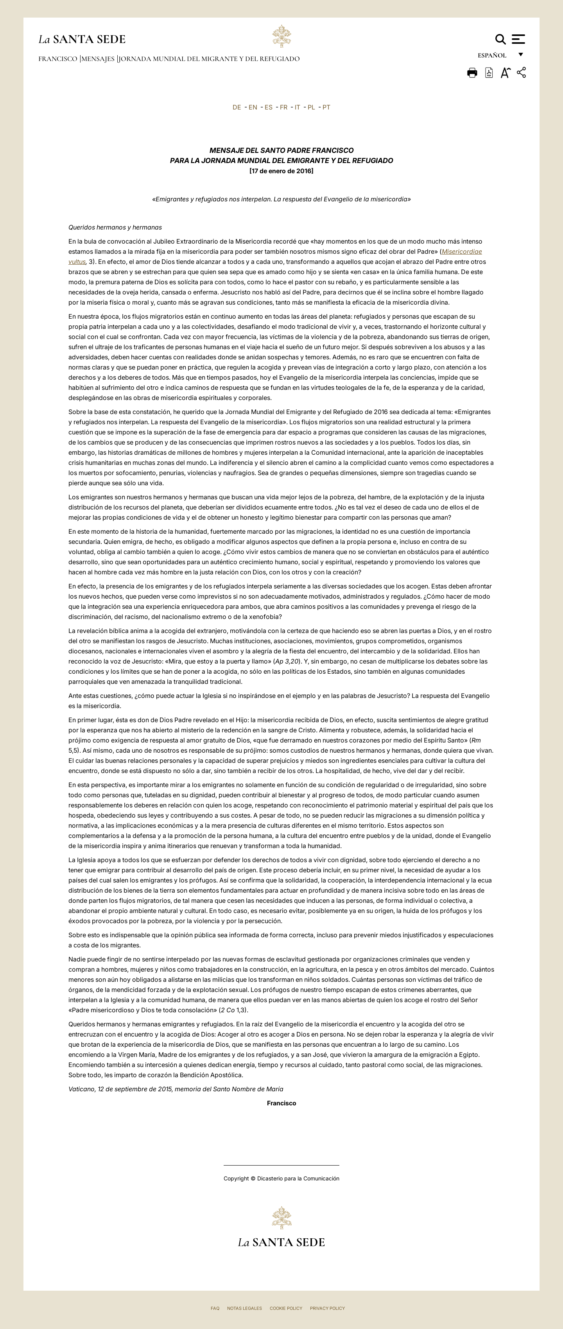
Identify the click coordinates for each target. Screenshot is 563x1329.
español (495, 58)
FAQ (215, 1308)
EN (253, 107)
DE (237, 107)
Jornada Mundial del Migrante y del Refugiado (209, 58)
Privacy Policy (327, 1308)
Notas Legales (244, 1308)
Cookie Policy (286, 1308)
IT (297, 107)
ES (269, 107)
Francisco (58, 58)
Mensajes (98, 58)
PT (326, 107)
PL (311, 107)
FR (283, 107)
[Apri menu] (517, 39)
